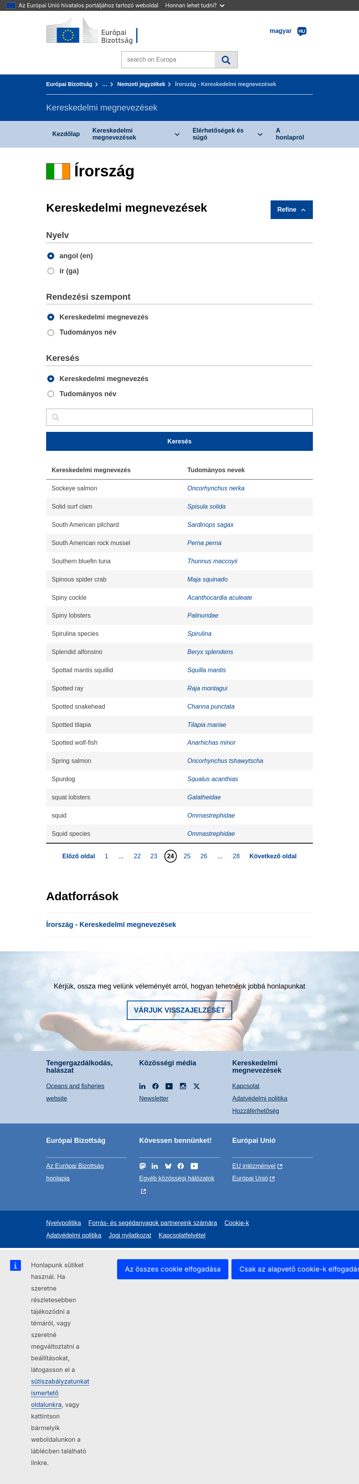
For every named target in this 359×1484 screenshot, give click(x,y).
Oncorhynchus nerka (216, 488)
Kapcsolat (245, 1086)
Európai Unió (250, 1178)
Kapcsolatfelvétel (182, 1235)
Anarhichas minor (211, 742)
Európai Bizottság (69, 84)
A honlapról (290, 134)
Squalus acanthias (212, 779)
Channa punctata (211, 706)
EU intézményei (254, 1166)
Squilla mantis (206, 670)
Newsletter (154, 1098)
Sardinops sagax (210, 524)
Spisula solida (206, 506)
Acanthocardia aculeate (219, 597)
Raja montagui (207, 688)
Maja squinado (207, 579)
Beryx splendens (210, 652)
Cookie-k (236, 1223)
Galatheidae (204, 797)
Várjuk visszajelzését (179, 1010)
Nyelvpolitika (63, 1223)
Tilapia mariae (206, 724)
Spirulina (199, 633)
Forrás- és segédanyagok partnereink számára (152, 1223)
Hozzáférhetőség (255, 1111)
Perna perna (204, 543)
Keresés (226, 60)
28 (237, 855)
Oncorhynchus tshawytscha (225, 761)
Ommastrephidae (211, 815)
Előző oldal (78, 856)
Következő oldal (273, 856)
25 (188, 855)
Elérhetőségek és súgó (218, 134)
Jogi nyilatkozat (130, 1235)
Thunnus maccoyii (212, 561)
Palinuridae (202, 615)
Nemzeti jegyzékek (141, 84)
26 (204, 855)
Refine (287, 209)
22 (138, 855)
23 (154, 855)
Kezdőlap (66, 134)
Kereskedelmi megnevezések (114, 134)
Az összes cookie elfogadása (173, 1269)
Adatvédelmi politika (259, 1098)
